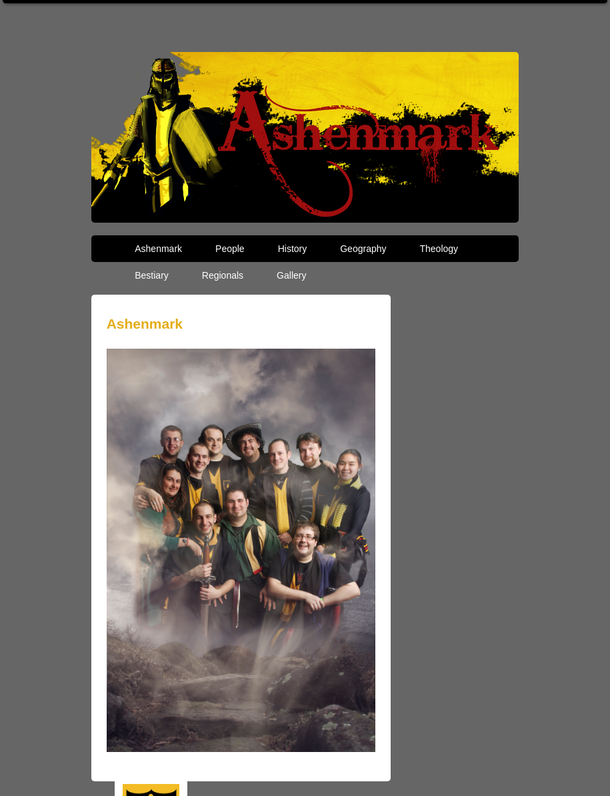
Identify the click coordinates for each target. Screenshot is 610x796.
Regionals (222, 275)
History (292, 248)
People (230, 248)
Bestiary (152, 275)
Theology (439, 248)
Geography (363, 248)
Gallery (291, 275)
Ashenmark (158, 248)
